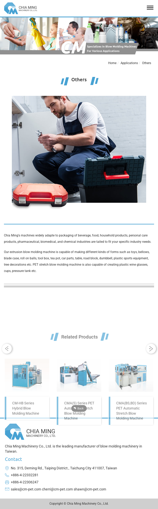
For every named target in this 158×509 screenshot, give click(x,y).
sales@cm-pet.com (26, 489)
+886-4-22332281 (24, 475)
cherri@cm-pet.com (57, 489)
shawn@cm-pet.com (90, 489)
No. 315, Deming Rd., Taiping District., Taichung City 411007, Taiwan (64, 468)
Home (112, 63)
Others (146, 63)
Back (80, 408)
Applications (129, 63)
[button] (151, 349)
